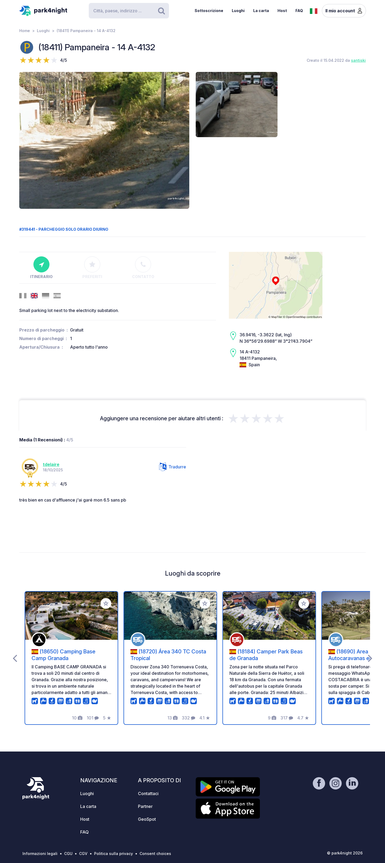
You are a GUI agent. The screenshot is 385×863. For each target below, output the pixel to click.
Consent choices (155, 853)
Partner (145, 806)
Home (24, 30)
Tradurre (172, 467)
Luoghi (238, 10)
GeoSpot (147, 819)
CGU (68, 853)
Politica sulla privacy (113, 853)
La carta (261, 10)
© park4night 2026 (345, 853)
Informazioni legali (39, 853)
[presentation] (15, 658)
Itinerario (41, 267)
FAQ (299, 10)
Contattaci (148, 793)
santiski (358, 60)
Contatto (143, 267)
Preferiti (92, 267)
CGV (83, 853)
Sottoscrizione (209, 10)
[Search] (129, 10)
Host (282, 10)
